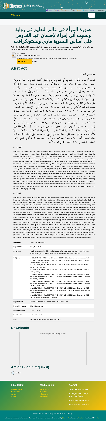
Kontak (13, 396)
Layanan (14, 394)
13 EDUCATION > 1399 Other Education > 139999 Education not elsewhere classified (59, 258)
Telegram (44, 396)
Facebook (44, 389)
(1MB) (27, 61)
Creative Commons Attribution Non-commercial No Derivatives (55, 58)
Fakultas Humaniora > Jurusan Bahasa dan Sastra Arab (49, 302)
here (98, 418)
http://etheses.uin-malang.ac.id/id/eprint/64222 (45, 319)
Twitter (43, 392)
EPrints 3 (65, 418)
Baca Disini (24, 61)
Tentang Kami (16, 392)
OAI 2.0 (81, 418)
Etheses (15, 15)
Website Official (16, 389)
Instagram (44, 394)
